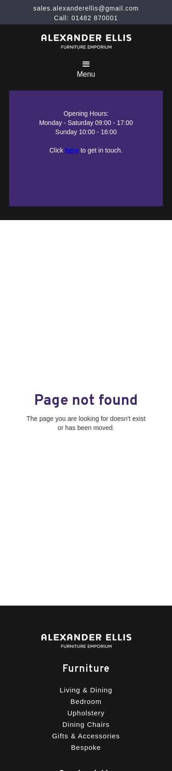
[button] (86, 67)
